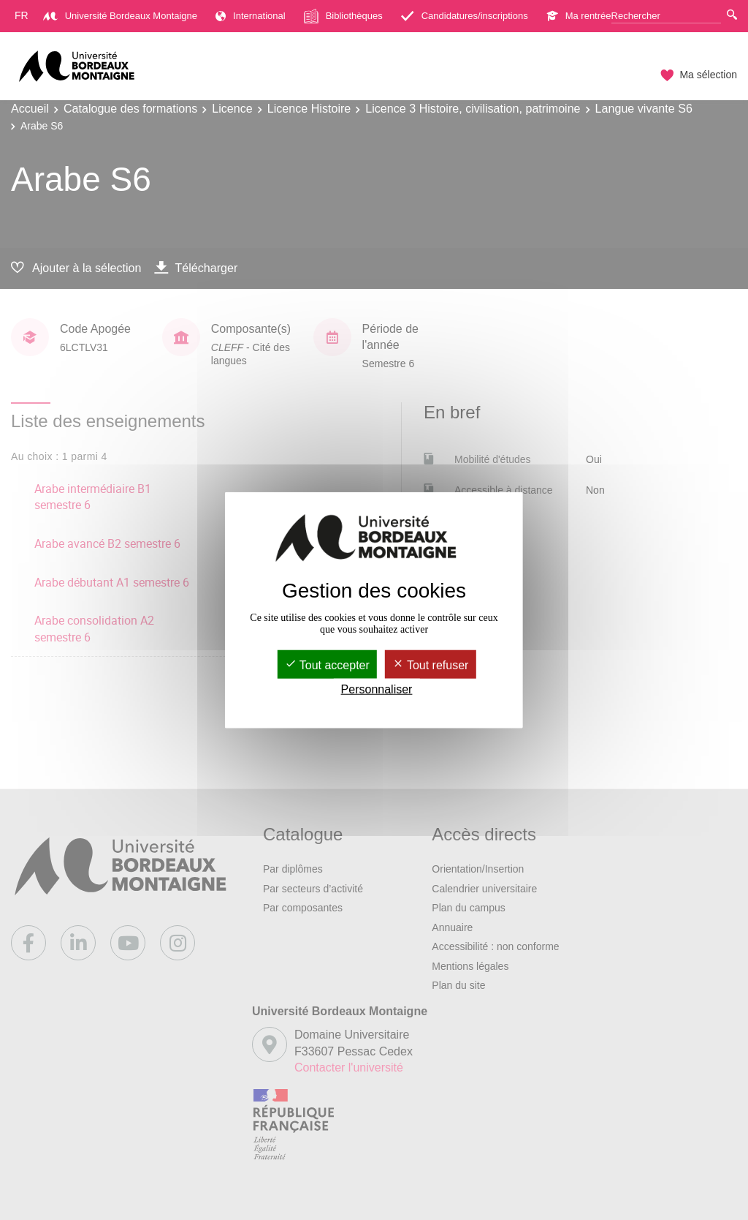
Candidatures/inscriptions (464, 15)
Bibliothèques (343, 16)
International (250, 15)
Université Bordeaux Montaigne (120, 15)
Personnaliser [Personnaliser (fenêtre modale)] (377, 689)
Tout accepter (327, 665)
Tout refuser (430, 665)
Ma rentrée (578, 15)
